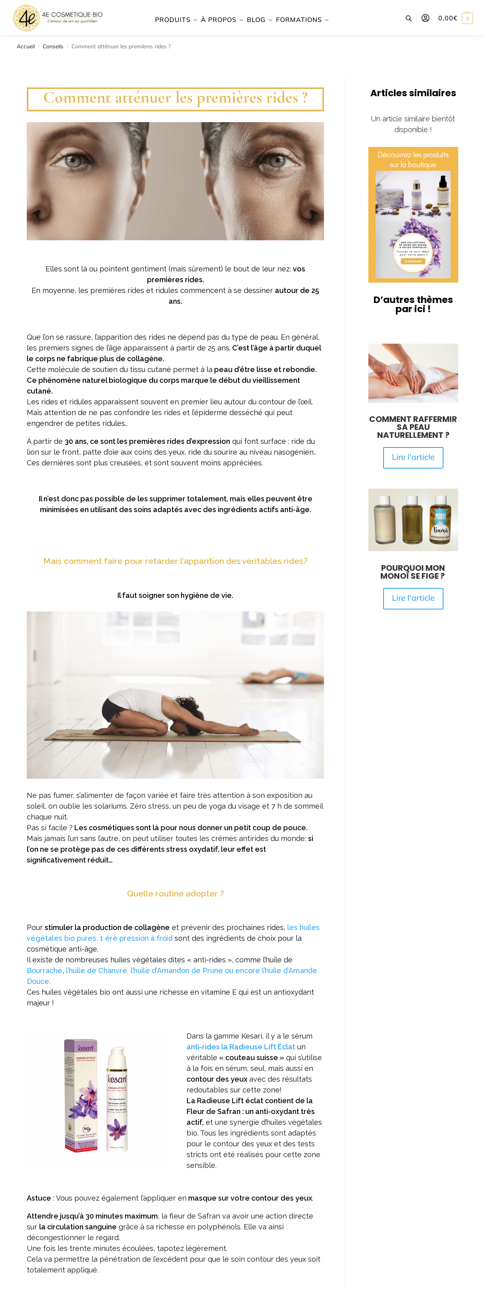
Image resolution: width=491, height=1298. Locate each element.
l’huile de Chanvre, (97, 970)
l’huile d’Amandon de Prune (177, 970)
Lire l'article (413, 457)
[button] (455, 18)
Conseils (53, 46)
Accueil (26, 46)
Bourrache (44, 970)
